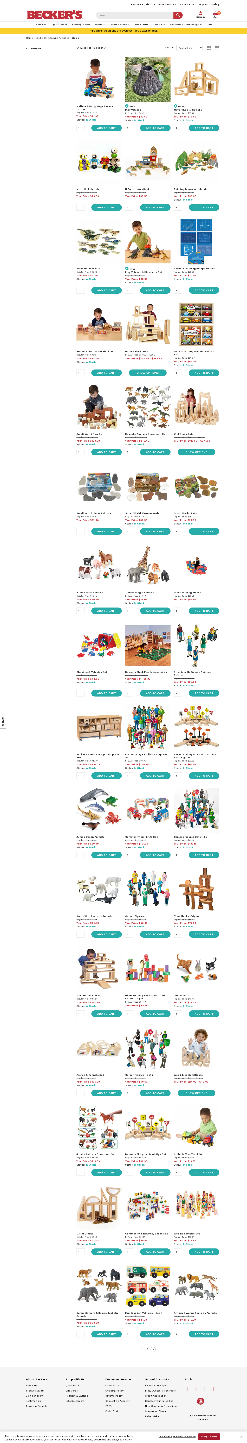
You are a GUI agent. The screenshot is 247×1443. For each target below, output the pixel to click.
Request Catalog (208, 4)
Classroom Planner (156, 1411)
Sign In (200, 17)
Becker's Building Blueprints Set (194, 268)
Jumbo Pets (181, 995)
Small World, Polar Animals (93, 513)
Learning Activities (58, 37)
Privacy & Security (36, 1406)
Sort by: (184, 48)
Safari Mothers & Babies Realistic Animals (97, 1314)
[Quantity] (80, 128)
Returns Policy (113, 1395)
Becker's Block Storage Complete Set (97, 756)
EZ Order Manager (156, 1385)
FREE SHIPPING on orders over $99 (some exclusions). (123, 31)
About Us (31, 1385)
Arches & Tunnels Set (90, 1075)
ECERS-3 (40, 37)
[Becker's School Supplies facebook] (187, 1390)
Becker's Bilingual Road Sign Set (145, 1154)
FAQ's (108, 1406)
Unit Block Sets (183, 434)
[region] (123, 1437)
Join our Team (34, 1395)
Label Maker (152, 1416)
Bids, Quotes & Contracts (160, 1390)
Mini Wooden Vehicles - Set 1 (143, 1313)
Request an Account (117, 1401)
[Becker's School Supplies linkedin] (215, 1390)
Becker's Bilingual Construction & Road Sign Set (195, 756)
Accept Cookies (209, 1436)
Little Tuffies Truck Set (189, 1154)
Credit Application (155, 1395)
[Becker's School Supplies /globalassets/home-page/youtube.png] (201, 1404)
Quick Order (73, 1385)
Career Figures (134, 916)
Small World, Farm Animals (142, 513)
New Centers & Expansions (161, 1406)
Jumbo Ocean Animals (90, 836)
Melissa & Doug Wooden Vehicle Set (194, 353)
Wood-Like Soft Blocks (188, 1075)
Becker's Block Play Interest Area (146, 672)
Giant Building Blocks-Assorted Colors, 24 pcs (145, 997)
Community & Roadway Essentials (146, 1233)
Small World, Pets (185, 513)
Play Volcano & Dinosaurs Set (143, 272)
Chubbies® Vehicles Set (91, 672)
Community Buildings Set (141, 836)
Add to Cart (106, 128)
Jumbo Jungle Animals (139, 592)
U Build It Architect (137, 189)
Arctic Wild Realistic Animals (94, 916)
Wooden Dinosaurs (88, 268)
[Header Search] (135, 15)
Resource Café (140, 4)
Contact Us (187, 4)
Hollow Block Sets (136, 351)
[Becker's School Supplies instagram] (205, 1390)
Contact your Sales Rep (159, 1401)
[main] (148, 704)
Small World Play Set (89, 434)
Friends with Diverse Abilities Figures (192, 673)
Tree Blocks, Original (187, 916)
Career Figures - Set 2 (139, 1075)
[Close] (241, 1437)
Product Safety (35, 1390)
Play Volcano (133, 109)
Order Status (113, 1411)
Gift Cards (72, 1390)
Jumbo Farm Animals (89, 592)
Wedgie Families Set (187, 1233)
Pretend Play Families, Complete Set (146, 756)
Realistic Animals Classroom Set (145, 434)
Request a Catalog (77, 1395)
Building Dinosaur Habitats (190, 189)
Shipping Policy (114, 1390)
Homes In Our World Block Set (95, 351)
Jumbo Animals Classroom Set (95, 1154)
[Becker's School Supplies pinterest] (196, 1390)
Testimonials (33, 1401)
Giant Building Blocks (187, 592)
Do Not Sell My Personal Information (177, 1436)
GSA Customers (75, 1401)
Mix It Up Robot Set (88, 189)
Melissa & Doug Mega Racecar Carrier (95, 108)
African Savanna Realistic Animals (195, 1313)
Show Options (148, 372)
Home (29, 37)
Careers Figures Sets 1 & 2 (190, 836)
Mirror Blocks (84, 1233)
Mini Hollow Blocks (88, 995)
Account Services (165, 4)
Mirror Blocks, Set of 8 (188, 109)
